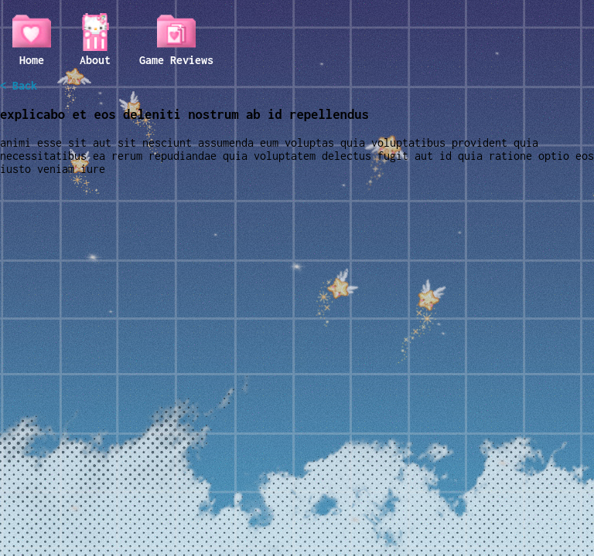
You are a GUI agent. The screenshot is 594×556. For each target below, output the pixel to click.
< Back (18, 85)
